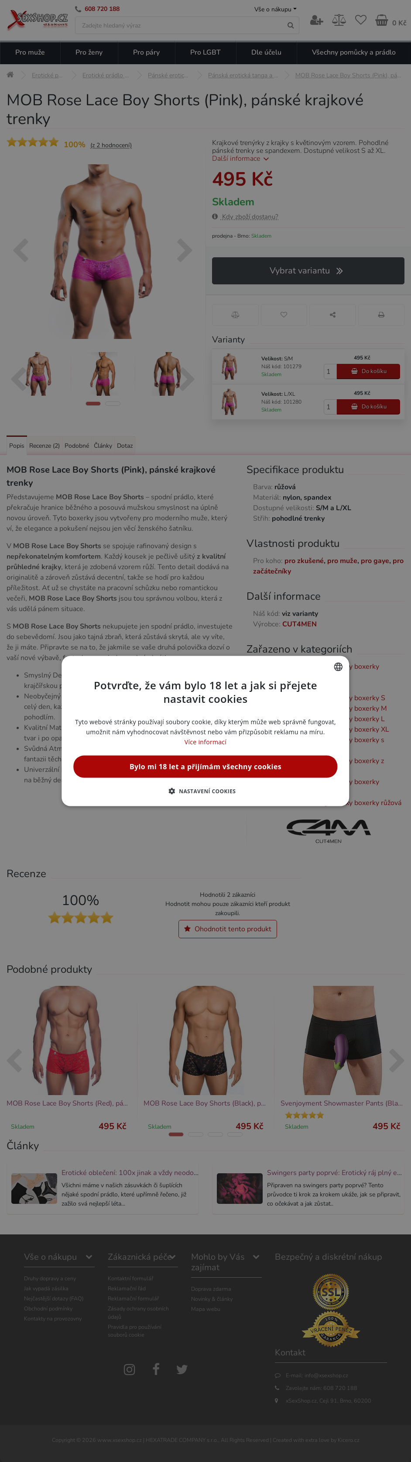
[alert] (205, 731)
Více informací (205, 742)
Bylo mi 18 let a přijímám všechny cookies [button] (205, 766)
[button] (205, 791)
